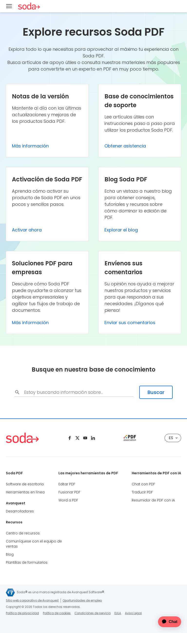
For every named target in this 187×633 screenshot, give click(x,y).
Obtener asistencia (125, 146)
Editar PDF (66, 484)
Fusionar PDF (69, 492)
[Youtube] (85, 438)
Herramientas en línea (25, 492)
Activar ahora (27, 230)
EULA (117, 613)
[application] (166, 622)
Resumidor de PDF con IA (153, 500)
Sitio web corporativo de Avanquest (32, 600)
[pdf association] (130, 438)
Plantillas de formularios (26, 562)
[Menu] (9, 6)
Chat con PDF (143, 484)
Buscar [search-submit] (156, 392)
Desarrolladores (20, 511)
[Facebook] (70, 438)
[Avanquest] (10, 592)
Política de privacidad (22, 613)
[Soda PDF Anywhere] (29, 6)
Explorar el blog (121, 230)
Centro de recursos (23, 533)
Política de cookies (57, 613)
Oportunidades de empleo (82, 600)
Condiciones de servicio (93, 613)
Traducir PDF (142, 492)
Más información (30, 146)
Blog (10, 554)
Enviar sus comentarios (129, 323)
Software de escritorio (25, 484)
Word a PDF (68, 500)
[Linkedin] (93, 438)
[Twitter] (77, 438)
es (173, 438)
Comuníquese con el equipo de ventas (34, 544)
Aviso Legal (133, 613)
